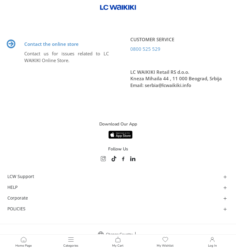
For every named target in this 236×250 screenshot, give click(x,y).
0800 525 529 (145, 49)
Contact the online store (51, 44)
